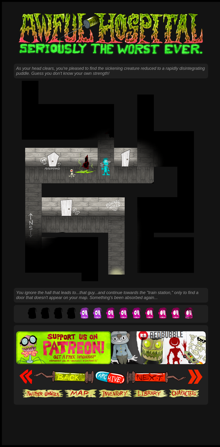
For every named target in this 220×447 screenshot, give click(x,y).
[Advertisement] (111, 419)
